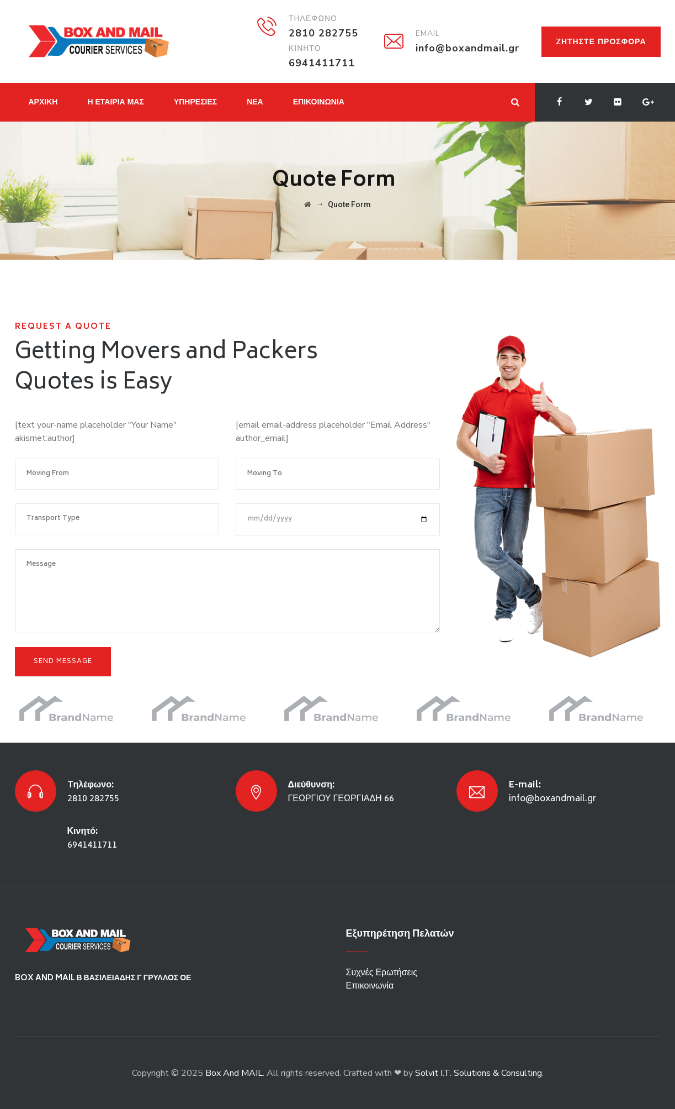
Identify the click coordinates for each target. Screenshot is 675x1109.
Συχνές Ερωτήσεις (381, 972)
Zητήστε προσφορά (601, 41)
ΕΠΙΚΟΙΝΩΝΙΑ (318, 102)
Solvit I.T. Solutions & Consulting (478, 1073)
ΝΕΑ (255, 102)
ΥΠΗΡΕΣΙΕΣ (195, 102)
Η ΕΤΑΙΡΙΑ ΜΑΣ (115, 102)
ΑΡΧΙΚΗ (43, 102)
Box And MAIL (234, 1073)
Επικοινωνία (370, 986)
